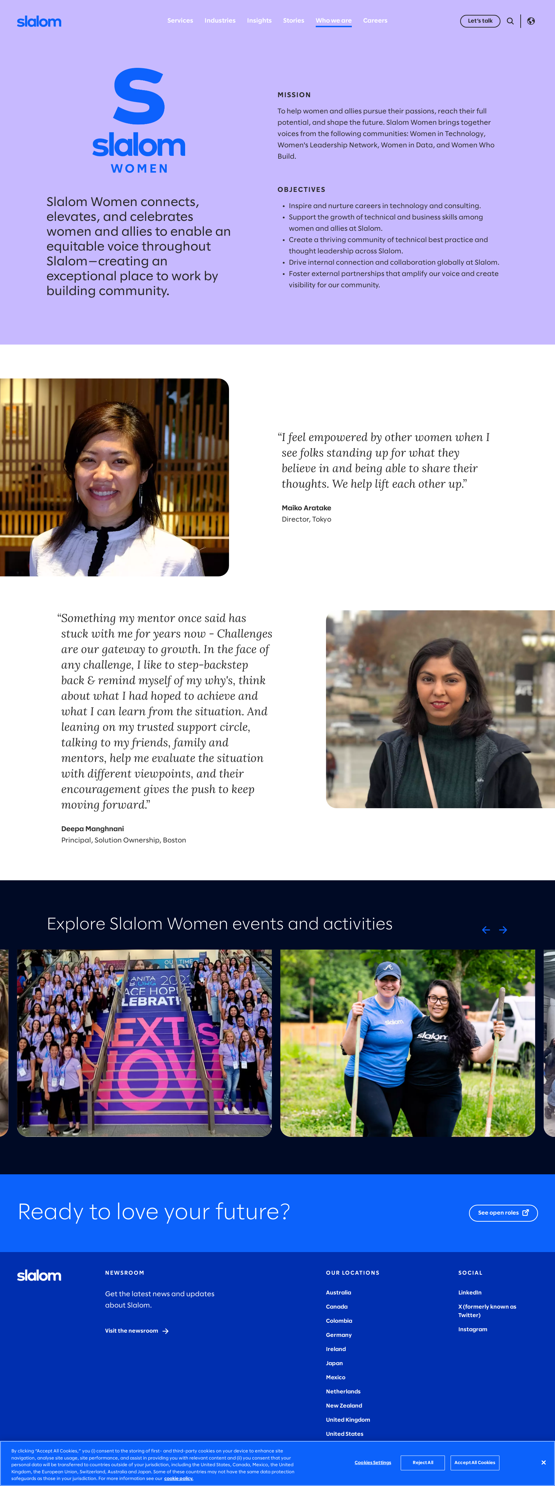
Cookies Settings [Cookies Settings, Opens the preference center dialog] (373, 1463)
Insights (259, 21)
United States (345, 1434)
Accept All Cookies (474, 1463)
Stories (293, 21)
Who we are (334, 21)
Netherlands (343, 1391)
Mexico (335, 1377)
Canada (337, 1307)
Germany (339, 1335)
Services (180, 21)
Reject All (423, 1463)
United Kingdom (348, 1420)
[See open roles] (503, 1213)
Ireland (336, 1349)
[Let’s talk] (480, 21)
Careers (375, 21)
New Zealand (344, 1406)
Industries (220, 21)
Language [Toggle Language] (531, 21)
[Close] (543, 1462)
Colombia (339, 1321)
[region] (277, 1463)
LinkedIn (470, 1293)
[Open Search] (510, 21)
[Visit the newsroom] (137, 1331)
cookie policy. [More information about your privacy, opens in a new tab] (178, 1478)
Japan (334, 1363)
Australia (338, 1293)
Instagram (472, 1329)
